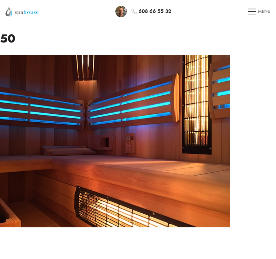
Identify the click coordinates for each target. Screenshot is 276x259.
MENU (259, 12)
